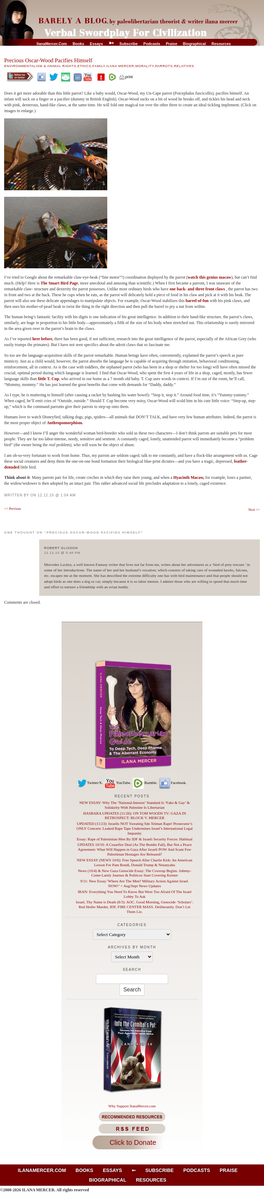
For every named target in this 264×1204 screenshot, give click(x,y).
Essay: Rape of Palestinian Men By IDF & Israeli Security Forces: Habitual (134, 839)
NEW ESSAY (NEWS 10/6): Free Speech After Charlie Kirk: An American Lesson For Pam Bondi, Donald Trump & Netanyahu (134, 862)
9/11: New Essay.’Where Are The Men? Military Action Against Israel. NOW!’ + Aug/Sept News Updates (134, 883)
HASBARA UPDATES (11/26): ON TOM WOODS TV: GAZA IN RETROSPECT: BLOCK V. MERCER (134, 815)
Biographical (194, 44)
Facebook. (172, 783)
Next (254, 510)
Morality (144, 66)
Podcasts (151, 44)
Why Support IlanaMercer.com (132, 1106)
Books (78, 44)
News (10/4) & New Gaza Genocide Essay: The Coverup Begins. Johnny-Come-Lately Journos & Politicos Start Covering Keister (134, 873)
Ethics (84, 66)
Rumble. (144, 783)
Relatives (184, 66)
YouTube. (117, 783)
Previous (12, 508)
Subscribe (128, 44)
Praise (171, 44)
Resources (221, 44)
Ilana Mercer (120, 66)
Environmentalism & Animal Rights (40, 66)
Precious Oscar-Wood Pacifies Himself (48, 60)
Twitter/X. (90, 783)
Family (98, 66)
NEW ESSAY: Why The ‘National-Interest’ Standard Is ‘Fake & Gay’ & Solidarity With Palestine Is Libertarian (134, 804)
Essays (96, 44)
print (126, 76)
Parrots (164, 66)
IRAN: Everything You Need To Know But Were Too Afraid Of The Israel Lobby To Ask (134, 894)
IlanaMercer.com (52, 44)
